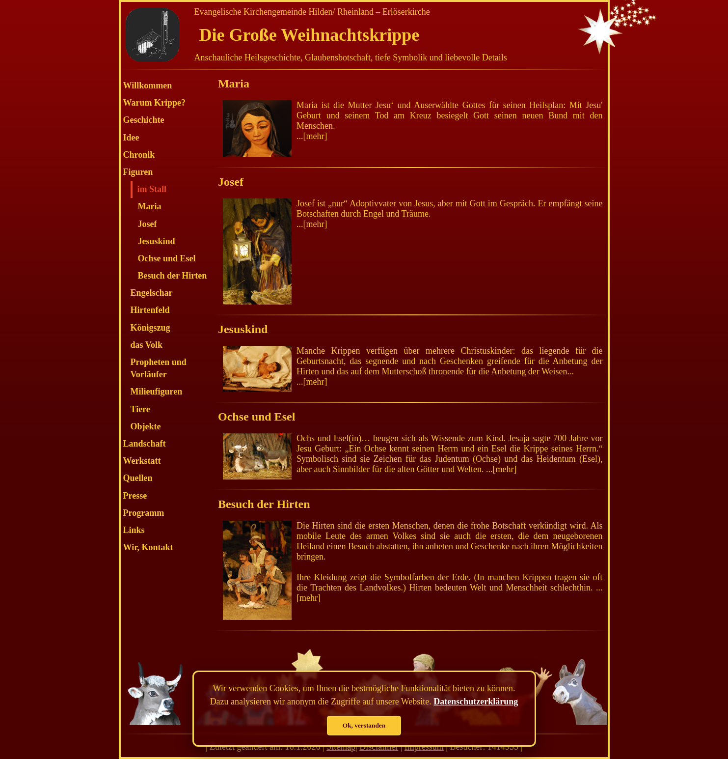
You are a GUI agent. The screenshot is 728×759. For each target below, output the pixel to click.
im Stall (152, 189)
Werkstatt (142, 461)
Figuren (138, 172)
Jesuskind (156, 241)
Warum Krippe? (154, 103)
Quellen (138, 478)
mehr (315, 136)
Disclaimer (378, 747)
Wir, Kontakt (148, 547)
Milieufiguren (157, 391)
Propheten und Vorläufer (159, 368)
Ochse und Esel (167, 258)
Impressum (424, 747)
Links (134, 530)
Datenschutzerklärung (475, 701)
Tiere (140, 409)
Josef (147, 224)
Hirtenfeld (150, 310)
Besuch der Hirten (172, 276)
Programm (143, 513)
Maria (150, 206)
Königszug (150, 328)
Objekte (146, 426)
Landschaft (144, 444)
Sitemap (340, 747)
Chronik (139, 155)
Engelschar (152, 293)
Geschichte (143, 120)
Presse (135, 496)
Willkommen (147, 85)
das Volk (147, 345)
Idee (131, 137)
